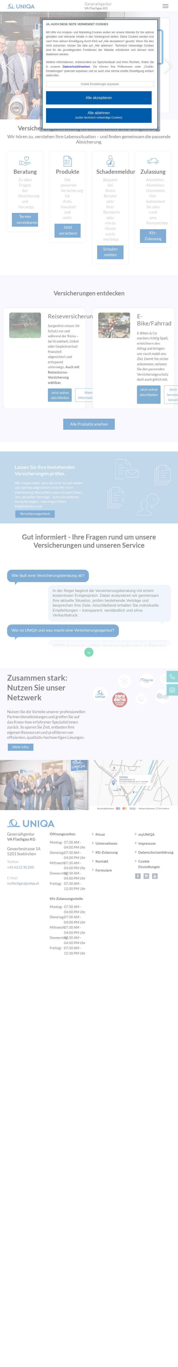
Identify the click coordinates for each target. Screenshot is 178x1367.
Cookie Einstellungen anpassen (100, 84)
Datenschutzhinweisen (76, 66)
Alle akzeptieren (99, 98)
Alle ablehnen (98, 115)
